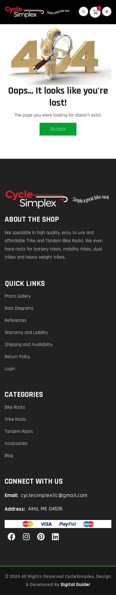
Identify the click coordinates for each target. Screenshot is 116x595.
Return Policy (17, 356)
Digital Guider (75, 584)
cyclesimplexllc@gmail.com (54, 495)
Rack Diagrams (19, 308)
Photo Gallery (18, 296)
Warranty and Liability (26, 332)
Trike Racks (15, 419)
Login (10, 369)
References (16, 320)
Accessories (16, 443)
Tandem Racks (19, 431)
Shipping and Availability (29, 344)
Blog (9, 455)
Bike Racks (15, 407)
